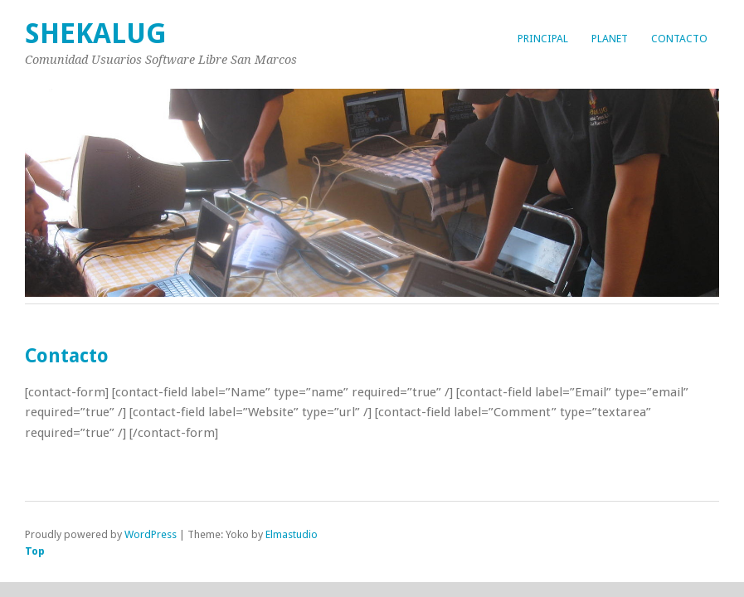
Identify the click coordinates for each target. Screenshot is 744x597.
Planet (609, 38)
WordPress (150, 534)
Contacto (679, 38)
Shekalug (96, 33)
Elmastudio (291, 534)
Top (35, 551)
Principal (543, 38)
